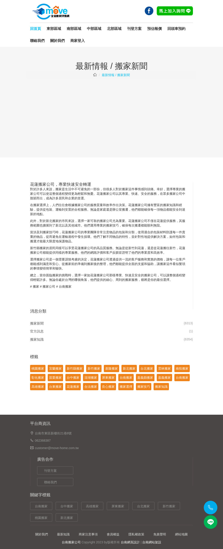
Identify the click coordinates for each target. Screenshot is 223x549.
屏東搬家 (108, 377)
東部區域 (54, 29)
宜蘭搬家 (55, 368)
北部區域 (114, 29)
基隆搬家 (111, 368)
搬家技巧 (143, 386)
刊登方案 (134, 29)
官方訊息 (37, 331)
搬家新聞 (37, 323)
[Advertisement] (111, 115)
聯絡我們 (37, 41)
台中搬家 (73, 377)
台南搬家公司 (71, 542)
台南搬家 (65, 286)
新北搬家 (52, 221)
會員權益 (113, 534)
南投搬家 (182, 368)
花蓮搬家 (103, 193)
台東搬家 (55, 386)
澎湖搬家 (90, 377)
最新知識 (63, 534)
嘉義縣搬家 (145, 377)
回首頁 (35, 29)
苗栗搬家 (55, 377)
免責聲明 (159, 534)
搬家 (36, 286)
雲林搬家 (164, 368)
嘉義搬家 (164, 377)
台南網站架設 (151, 542)
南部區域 (74, 29)
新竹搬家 (94, 368)
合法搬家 (90, 386)
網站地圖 (181, 534)
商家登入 (77, 41)
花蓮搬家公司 (137, 205)
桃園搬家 (37, 368)
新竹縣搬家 (38, 248)
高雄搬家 (37, 386)
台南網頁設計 (130, 542)
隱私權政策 (136, 534)
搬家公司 (49, 286)
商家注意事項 (88, 534)
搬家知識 (37, 339)
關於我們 (57, 41)
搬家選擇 (126, 386)
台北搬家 (146, 368)
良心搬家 (108, 386)
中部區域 (94, 29)
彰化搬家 (37, 377)
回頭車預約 (176, 29)
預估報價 (154, 29)
